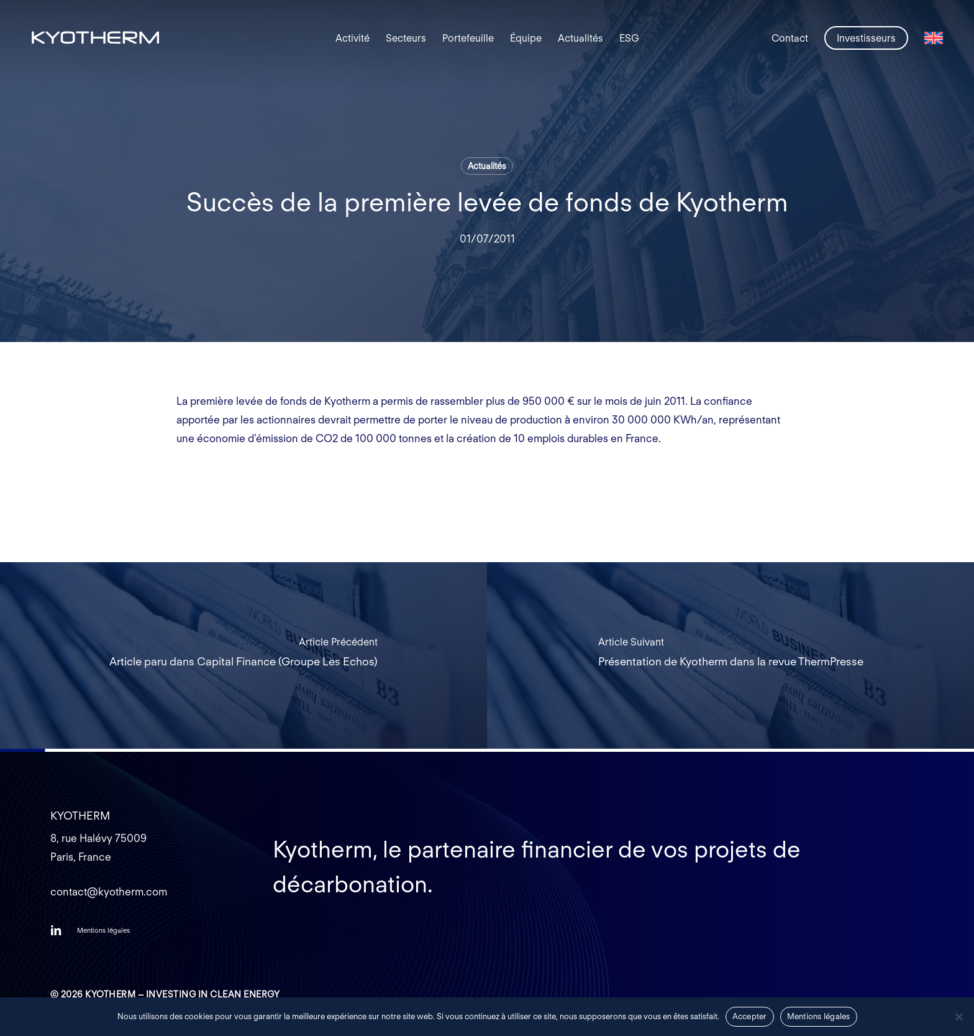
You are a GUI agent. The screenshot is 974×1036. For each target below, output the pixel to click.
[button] (103, 930)
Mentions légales (818, 1016)
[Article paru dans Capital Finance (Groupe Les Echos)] (243, 655)
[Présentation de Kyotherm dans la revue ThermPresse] (730, 655)
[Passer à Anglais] (933, 38)
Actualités (487, 166)
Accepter (749, 1016)
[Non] (958, 1017)
